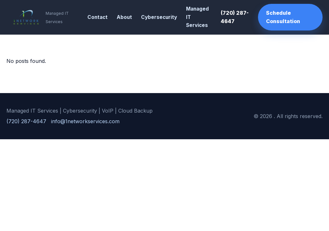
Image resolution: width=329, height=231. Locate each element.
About (124, 17)
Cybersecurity (159, 17)
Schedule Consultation (283, 17)
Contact (97, 17)
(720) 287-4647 (235, 17)
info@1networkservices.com (85, 121)
